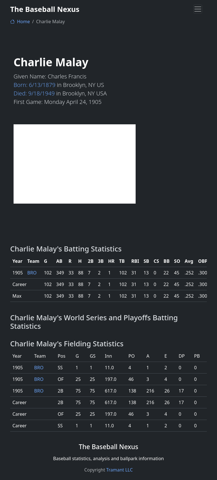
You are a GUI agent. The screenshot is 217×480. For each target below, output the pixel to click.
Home (20, 21)
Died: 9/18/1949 (34, 93)
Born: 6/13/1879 (34, 85)
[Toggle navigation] (197, 9)
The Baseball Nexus (44, 9)
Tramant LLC (119, 470)
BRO (32, 273)
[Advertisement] (75, 164)
